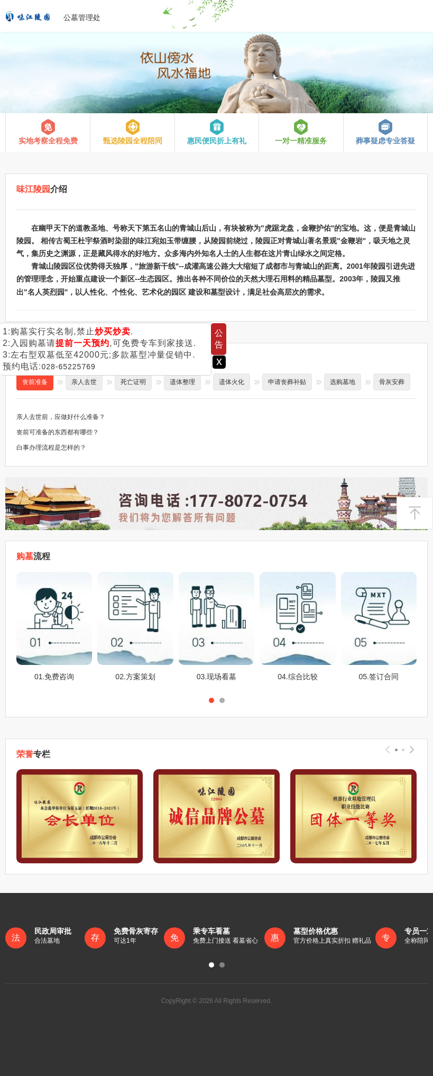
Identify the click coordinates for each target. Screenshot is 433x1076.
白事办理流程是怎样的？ (51, 447)
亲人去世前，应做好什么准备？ (60, 417)
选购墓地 (342, 382)
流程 (33, 556)
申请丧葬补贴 (287, 382)
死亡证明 (133, 382)
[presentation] (387, 749)
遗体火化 (231, 382)
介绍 (41, 189)
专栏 (33, 754)
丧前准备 (35, 382)
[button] (211, 700)
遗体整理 (182, 382)
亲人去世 (84, 382)
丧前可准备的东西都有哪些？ (57, 432)
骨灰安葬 (391, 382)
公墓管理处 (52, 16)
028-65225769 (68, 366)
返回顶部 (414, 513)
